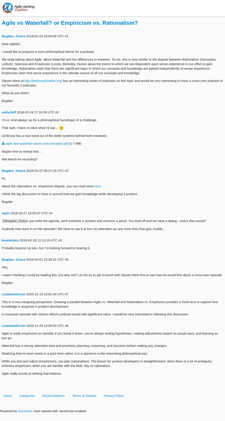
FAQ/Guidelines (53, 396)
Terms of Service (84, 396)
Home (7, 396)
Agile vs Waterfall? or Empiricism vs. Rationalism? (70, 23)
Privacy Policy (114, 396)
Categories (27, 396)
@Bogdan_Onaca (15, 221)
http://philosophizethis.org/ (43, 81)
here (97, 186)
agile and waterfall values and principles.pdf (37, 143)
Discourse (25, 411)
